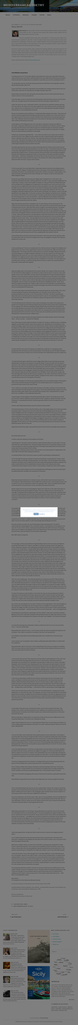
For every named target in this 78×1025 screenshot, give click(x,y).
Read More (42, 514)
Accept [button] (36, 514)
